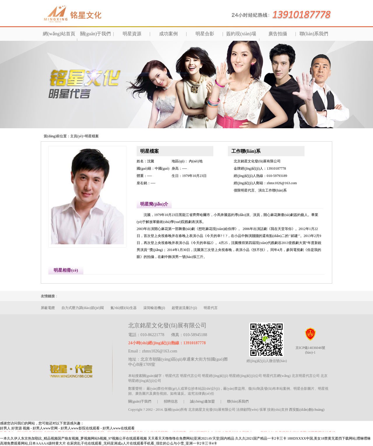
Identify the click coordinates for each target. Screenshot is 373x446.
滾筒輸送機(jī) (154, 308)
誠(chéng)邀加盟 (202, 401)
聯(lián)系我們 (314, 33)
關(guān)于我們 (95, 33)
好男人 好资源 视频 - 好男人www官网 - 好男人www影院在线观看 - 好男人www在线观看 (67, 428)
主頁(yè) (76, 136)
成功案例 (168, 33)
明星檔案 (92, 136)
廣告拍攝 (277, 33)
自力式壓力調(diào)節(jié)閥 (82, 308)
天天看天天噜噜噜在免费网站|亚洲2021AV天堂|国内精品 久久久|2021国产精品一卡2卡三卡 (217, 438)
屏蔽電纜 (48, 308)
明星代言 (211, 308)
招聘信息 (171, 401)
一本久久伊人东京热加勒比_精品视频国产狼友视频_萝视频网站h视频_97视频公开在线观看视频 (73, 438)
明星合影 (205, 33)
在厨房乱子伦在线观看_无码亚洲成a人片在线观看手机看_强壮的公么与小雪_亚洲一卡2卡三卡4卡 (142, 443)
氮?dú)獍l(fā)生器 (123, 308)
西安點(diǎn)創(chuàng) (306, 410)
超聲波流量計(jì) (184, 308)
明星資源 (132, 33)
